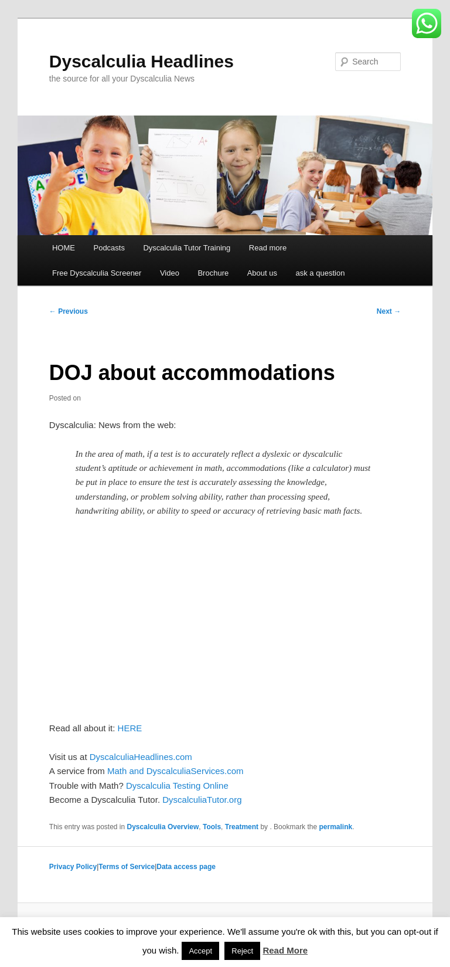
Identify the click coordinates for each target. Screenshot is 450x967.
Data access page (186, 867)
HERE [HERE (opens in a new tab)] (130, 728)
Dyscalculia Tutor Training (186, 247)
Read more (268, 247)
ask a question (320, 273)
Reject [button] (242, 950)
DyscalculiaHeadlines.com (141, 757)
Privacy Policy (73, 867)
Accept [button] (200, 950)
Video (169, 273)
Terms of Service (126, 867)
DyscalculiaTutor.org (201, 800)
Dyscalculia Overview (163, 827)
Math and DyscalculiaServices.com (175, 771)
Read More (285, 950)
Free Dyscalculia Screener (96, 273)
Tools (212, 827)
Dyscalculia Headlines (141, 61)
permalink (335, 827)
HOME (63, 247)
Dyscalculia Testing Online (177, 785)
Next (389, 311)
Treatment (241, 827)
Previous (68, 311)
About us (262, 273)
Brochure (213, 273)
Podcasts (108, 247)
